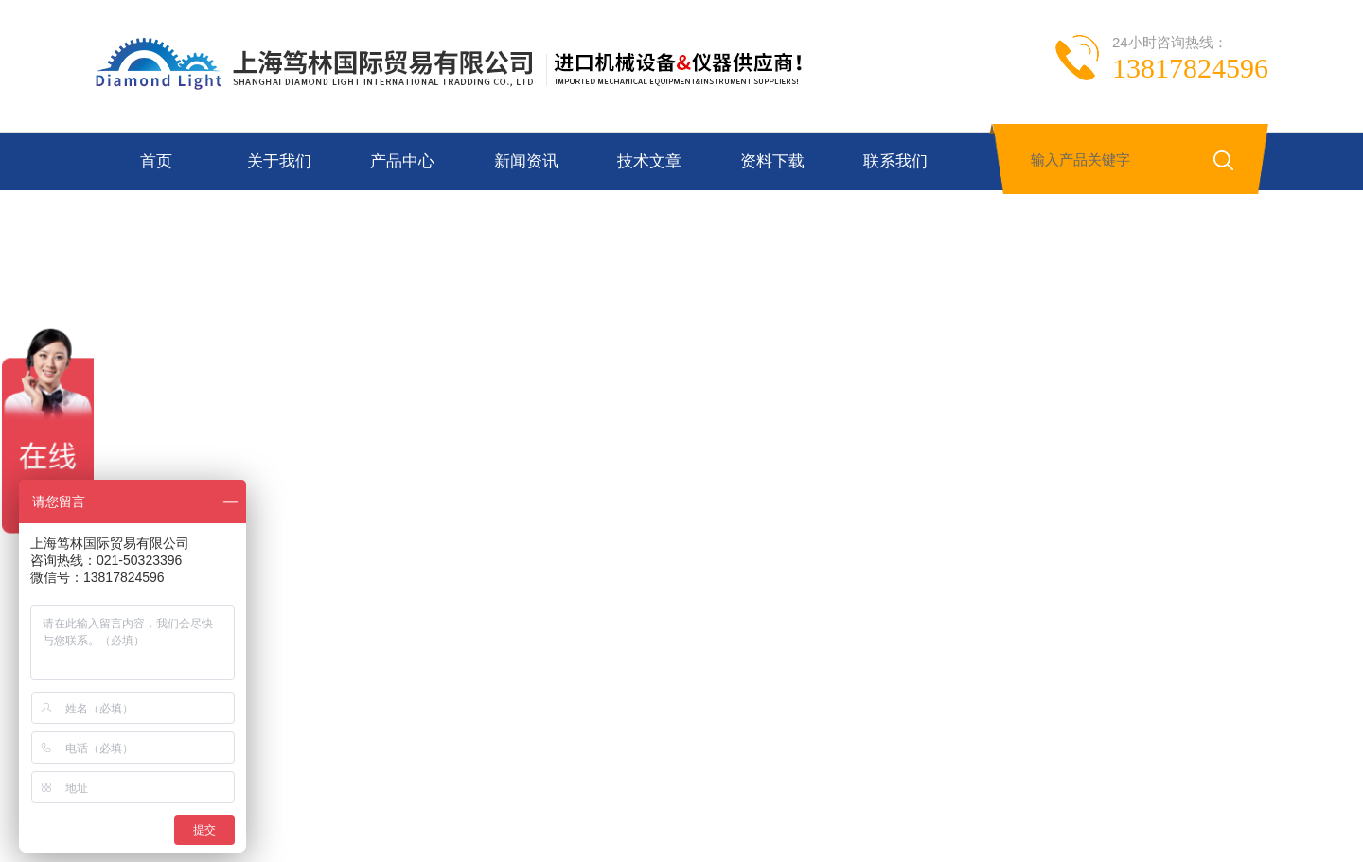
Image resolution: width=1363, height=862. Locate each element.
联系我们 (895, 161)
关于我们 (279, 161)
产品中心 (402, 161)
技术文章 (649, 161)
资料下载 (772, 161)
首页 (156, 161)
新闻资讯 (526, 161)
